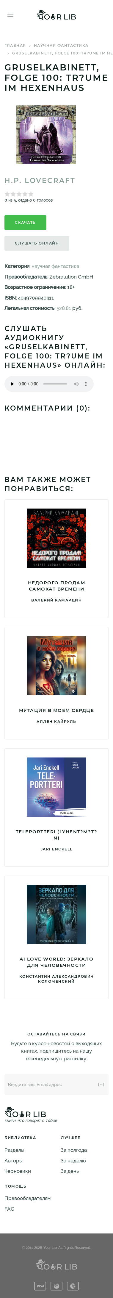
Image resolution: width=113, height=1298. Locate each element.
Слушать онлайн (37, 243)
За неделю (73, 1161)
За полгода (74, 1150)
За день (70, 1171)
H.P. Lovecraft (40, 180)
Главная (15, 45)
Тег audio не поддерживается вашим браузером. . (49, 384)
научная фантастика (61, 45)
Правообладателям (27, 1198)
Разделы (14, 1150)
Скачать (25, 222)
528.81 (63, 308)
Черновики (17, 1171)
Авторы (13, 1161)
